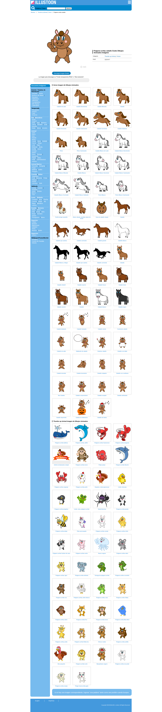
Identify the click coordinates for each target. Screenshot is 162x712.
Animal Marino (36, 164)
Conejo (34, 151)
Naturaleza (38, 118)
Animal (33, 131)
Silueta (34, 243)
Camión (40, 188)
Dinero (34, 235)
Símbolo (40, 197)
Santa (41, 93)
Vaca (39, 141)
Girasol (34, 121)
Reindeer (35, 97)
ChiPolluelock (41, 159)
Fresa (45, 178)
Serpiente (35, 156)
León (33, 145)
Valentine (35, 100)
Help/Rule (51, 701)
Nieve (39, 128)
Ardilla (34, 149)
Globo (40, 201)
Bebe (33, 210)
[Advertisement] (112, 31)
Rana (33, 154)
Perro (34, 134)
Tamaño (39, 124)
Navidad (34, 93)
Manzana (39, 178)
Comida (34, 174)
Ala (45, 201)
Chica (38, 212)
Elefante (34, 147)
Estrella (34, 126)
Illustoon (33, 12)
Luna (45, 124)
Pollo (33, 159)
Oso (33, 136)
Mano (43, 217)
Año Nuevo (35, 104)
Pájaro (34, 158)
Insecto (34, 161)
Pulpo (34, 168)
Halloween (35, 99)
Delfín (40, 169)
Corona (34, 201)
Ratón (34, 152)
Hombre (39, 214)
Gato (33, 133)
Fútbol (34, 222)
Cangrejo (42, 166)
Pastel (34, 181)
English (37, 701)
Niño (33, 212)
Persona (41, 208)
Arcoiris (44, 128)
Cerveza (35, 183)
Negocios (34, 233)
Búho (39, 158)
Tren (33, 194)
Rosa (33, 119)
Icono (33, 197)
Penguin (34, 171)
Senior (34, 215)
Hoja (38, 123)
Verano (34, 111)
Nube (33, 128)
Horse (50, 12)
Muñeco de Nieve (37, 95)
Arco (40, 199)
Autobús (34, 189)
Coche (34, 188)
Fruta (33, 178)
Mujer (34, 214)
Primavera (35, 110)
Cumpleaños (36, 102)
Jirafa (40, 147)
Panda (34, 138)
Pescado (35, 166)
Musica (34, 230)
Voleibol (34, 227)
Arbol (33, 123)
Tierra (34, 124)
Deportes (34, 220)
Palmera (43, 123)
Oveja (40, 143)
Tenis (33, 228)
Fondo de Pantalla (38, 241)
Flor (32, 118)
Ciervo (34, 143)
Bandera (40, 203)
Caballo (44, 141)
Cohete (39, 191)
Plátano (34, 180)
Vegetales (35, 176)
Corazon (35, 199)
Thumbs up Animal (42, 12)
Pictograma (35, 217)
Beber (40, 174)
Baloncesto (35, 225)
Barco (34, 193)
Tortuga (39, 154)
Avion (34, 191)
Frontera (35, 239)
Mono (34, 139)
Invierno (34, 115)
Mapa (34, 203)
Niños (39, 210)
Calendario (35, 105)
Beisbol (34, 224)
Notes (40, 230)
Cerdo (34, 141)
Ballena (34, 169)
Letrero (34, 205)
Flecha (45, 199)
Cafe (40, 183)
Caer (33, 113)
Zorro (39, 149)
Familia (34, 208)
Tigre (38, 145)
